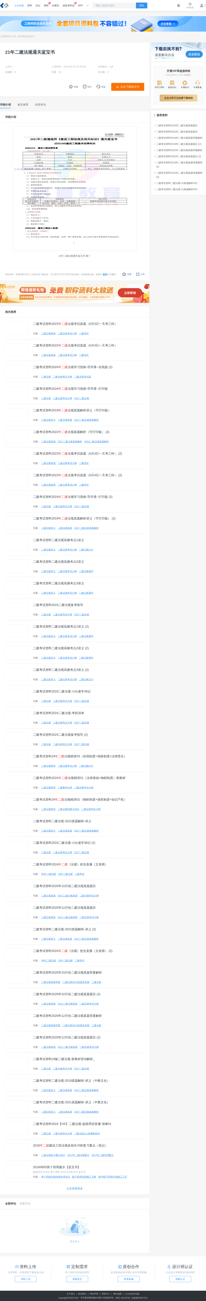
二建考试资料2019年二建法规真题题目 (176, 125)
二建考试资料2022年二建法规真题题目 (176, 131)
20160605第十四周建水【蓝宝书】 (57, 1167)
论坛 (38, 5)
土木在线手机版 (132, 1294)
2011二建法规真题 (67, 895)
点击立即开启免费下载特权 (178, 98)
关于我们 (71, 1294)
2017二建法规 (81, 398)
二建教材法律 (65, 787)
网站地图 (117, 1294)
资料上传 (26, 1279)
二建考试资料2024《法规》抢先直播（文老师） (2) (72, 951)
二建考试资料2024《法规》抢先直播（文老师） (70, 864)
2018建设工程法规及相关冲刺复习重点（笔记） (70, 1145)
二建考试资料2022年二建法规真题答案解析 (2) (178, 174)
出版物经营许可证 (139, 1298)
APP (80, 5)
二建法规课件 (86, 571)
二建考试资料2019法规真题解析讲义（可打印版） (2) (74, 518)
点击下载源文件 (129, 86)
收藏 (126, 274)
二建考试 (84, 333)
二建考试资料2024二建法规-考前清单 (58, 713)
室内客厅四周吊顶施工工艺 (112, 1176)
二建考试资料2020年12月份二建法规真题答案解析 (67, 1015)
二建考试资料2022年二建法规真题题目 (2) (177, 156)
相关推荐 (10, 311)
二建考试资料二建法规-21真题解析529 (175, 189)
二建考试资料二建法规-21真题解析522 (175, 183)
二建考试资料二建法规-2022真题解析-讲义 (62, 821)
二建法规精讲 (48, 766)
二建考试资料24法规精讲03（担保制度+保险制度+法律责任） (80, 756)
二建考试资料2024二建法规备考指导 (58, 605)
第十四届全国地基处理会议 (55, 1176)
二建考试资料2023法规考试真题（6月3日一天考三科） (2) (77, 453)
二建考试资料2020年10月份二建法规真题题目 (64, 886)
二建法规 (46, 376)
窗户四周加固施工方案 (84, 1176)
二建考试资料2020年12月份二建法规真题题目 (64, 907)
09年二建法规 (48, 874)
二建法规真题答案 (50, 982)
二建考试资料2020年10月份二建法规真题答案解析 (67, 972)
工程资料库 (5, 36)
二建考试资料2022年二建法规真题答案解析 (178, 150)
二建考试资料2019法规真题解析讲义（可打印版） (72, 410)
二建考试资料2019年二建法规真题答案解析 (178, 137)
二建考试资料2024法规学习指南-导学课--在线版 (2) (72, 367)
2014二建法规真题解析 (96, 441)
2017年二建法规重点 (78, 1155)
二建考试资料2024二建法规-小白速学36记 (62, 691)
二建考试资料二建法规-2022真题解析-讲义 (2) (64, 929)
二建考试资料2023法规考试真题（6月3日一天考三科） (75, 324)
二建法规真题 (48, 333)
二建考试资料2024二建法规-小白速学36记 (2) (64, 843)
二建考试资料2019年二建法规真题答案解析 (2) (178, 164)
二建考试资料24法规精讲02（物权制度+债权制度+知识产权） (80, 799)
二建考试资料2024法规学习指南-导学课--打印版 (70, 388)
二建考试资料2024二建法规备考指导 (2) (60, 734)
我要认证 (180, 1279)
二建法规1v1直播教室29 (87, 1133)
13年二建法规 (65, 874)
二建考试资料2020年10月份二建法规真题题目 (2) (66, 994)
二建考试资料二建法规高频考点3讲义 (58, 583)
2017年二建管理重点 (102, 1155)
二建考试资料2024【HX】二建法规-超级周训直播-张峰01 (72, 1124)
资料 (29, 5)
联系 (105, 274)
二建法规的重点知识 (68, 809)
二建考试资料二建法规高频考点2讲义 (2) (61, 648)
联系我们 (82, 1294)
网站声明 (94, 1294)
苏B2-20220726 (123, 1298)
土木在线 (19, 5)
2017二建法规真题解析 (86, 420)
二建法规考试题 (82, 376)
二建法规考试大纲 (67, 333)
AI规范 (55, 5)
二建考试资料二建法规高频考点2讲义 (58, 561)
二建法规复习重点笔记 (53, 1155)
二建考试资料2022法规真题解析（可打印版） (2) (71, 432)
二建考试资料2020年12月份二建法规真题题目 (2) (66, 1037)
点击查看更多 (74, 1188)
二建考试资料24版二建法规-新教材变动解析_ (64, 1059)
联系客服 (129, 1279)
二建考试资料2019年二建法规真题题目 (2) (177, 144)
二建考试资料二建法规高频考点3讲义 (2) (61, 670)
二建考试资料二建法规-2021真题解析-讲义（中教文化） (71, 1102)
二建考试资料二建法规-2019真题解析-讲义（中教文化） (71, 1080)
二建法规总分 (86, 549)
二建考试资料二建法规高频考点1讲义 (58, 540)
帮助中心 (106, 1294)
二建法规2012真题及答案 (75, 982)
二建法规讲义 (48, 420)
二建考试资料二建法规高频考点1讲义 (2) (61, 626)
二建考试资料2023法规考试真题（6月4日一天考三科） (75, 345)
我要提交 (77, 1279)
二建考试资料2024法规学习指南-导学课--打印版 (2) (72, 497)
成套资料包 (68, 4)
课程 (46, 4)
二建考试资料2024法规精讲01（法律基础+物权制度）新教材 (79, 778)
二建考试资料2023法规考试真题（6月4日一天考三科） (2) (77, 475)
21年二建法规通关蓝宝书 (23, 36)
